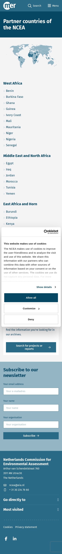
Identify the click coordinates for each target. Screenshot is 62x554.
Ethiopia (24, 217)
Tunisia (23, 187)
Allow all (31, 297)
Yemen (23, 193)
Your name (9, 401)
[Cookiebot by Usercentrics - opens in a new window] (44, 232)
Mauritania (26, 126)
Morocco (24, 181)
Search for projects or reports (29, 347)
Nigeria (23, 139)
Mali (21, 120)
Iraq (21, 169)
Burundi (24, 211)
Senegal (24, 145)
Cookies (8, 527)
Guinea (23, 108)
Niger (22, 132)
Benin (22, 90)
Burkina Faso (27, 96)
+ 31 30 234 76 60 (16, 489)
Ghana (23, 102)
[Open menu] (53, 6)
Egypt (22, 163)
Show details (44, 287)
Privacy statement (26, 527)
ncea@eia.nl (13, 485)
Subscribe (29, 435)
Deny (31, 319)
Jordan (23, 175)
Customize (31, 308)
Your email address (13, 384)
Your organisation (12, 417)
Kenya (22, 223)
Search (34, 6)
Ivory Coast (26, 114)
